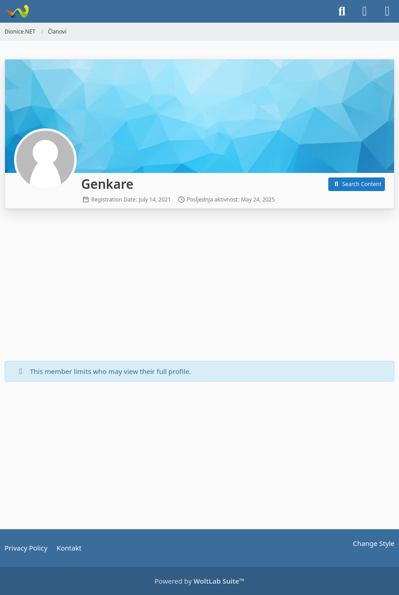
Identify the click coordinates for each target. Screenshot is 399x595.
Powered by (199, 580)
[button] (356, 184)
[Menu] (387, 11)
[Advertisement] (199, 285)
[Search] (342, 11)
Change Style (373, 543)
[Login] (364, 11)
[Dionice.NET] (17, 11)
